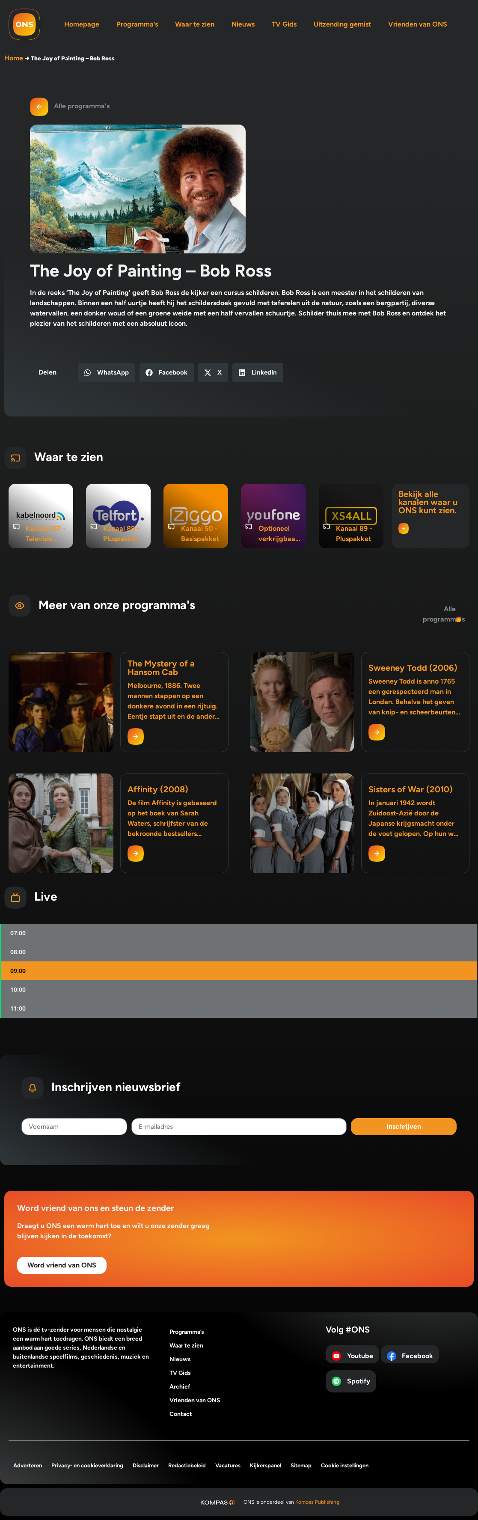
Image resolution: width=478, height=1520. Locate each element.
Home (13, 58)
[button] (106, 372)
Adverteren (27, 1465)
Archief (179, 1386)
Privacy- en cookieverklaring (87, 1465)
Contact (180, 1414)
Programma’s (137, 24)
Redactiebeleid (187, 1465)
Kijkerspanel (265, 1465)
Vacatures (227, 1465)
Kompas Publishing (317, 1502)
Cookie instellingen (344, 1465)
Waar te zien (194, 24)
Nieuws (243, 24)
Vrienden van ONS (417, 24)
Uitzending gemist (342, 24)
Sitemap (301, 1465)
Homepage (81, 24)
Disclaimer (146, 1465)
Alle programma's (82, 106)
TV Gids (284, 24)
